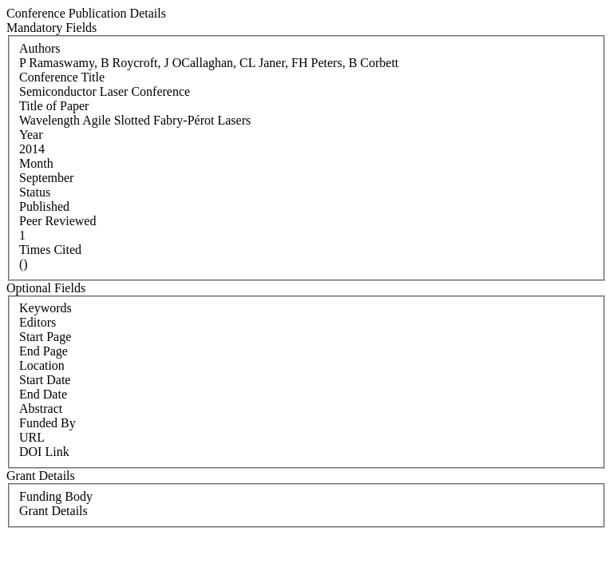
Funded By (47, 423)
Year (30, 134)
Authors (40, 48)
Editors (37, 322)
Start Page (45, 336)
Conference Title (62, 77)
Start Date (44, 380)
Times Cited (50, 249)
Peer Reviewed (57, 221)
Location (42, 365)
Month (36, 163)
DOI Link (44, 451)
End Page (43, 351)
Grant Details (53, 511)
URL (32, 437)
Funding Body (56, 496)
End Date (43, 394)
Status (34, 192)
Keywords (45, 308)
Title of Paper (54, 106)
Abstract (40, 408)
